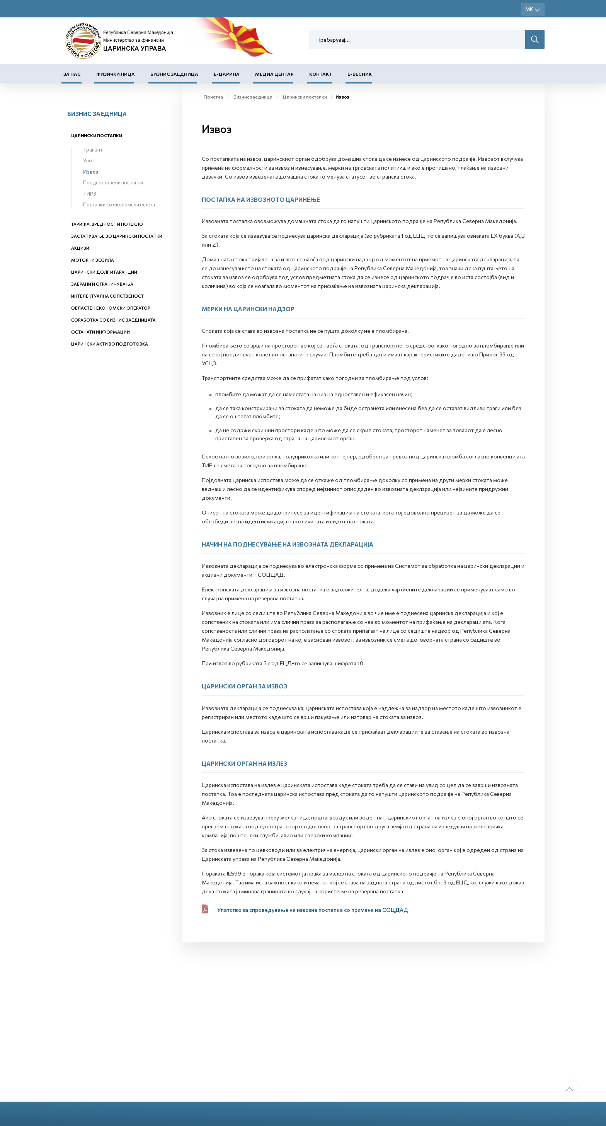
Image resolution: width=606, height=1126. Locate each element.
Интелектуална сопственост (107, 295)
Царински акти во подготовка (109, 343)
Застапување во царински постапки (116, 235)
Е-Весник (359, 74)
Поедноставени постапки (113, 182)
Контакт (320, 74)
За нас (72, 74)
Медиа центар (274, 74)
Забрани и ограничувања (102, 283)
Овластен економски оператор (110, 307)
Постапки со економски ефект (119, 204)
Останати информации (100, 331)
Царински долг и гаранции (104, 271)
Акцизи (80, 247)
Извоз (90, 172)
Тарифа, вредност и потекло (107, 224)
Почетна (213, 96)
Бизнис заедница (174, 74)
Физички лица (115, 74)
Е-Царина (227, 74)
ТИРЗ (89, 194)
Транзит (92, 149)
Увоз (89, 160)
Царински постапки (96, 135)
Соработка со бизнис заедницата (113, 319)
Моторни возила (92, 259)
